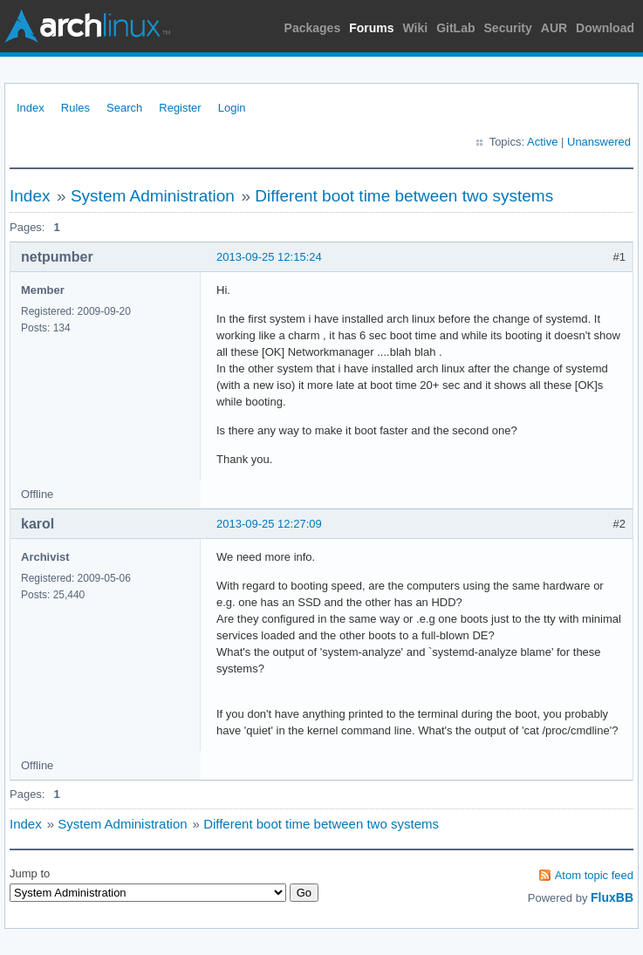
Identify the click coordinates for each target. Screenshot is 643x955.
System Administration (153, 196)
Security (508, 28)
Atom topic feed (594, 875)
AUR (554, 28)
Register (180, 107)
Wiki (415, 28)
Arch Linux (87, 26)
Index (30, 107)
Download (605, 28)
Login (232, 107)
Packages (312, 28)
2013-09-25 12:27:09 (269, 523)
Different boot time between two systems (404, 196)
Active (542, 141)
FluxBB (612, 897)
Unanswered (599, 141)
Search (124, 107)
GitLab (455, 28)
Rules (75, 107)
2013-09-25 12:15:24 (269, 256)
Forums (371, 28)
